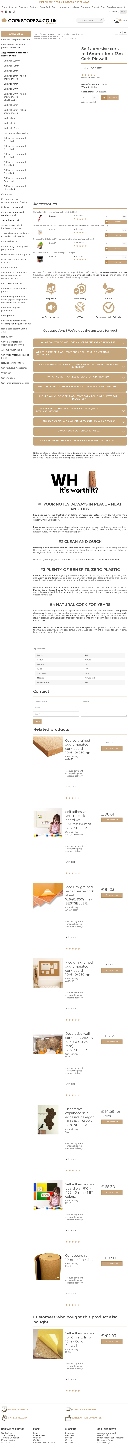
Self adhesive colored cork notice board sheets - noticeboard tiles (14, 275)
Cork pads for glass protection (10, 309)
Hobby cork (7, 337)
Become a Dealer (105, 1440)
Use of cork (102, 1435)
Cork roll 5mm (11, 89)
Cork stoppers (8, 378)
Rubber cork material (12, 207)
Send (37, 721)
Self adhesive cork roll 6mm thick (15, 171)
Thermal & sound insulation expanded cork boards (15, 235)
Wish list (37, 1438)
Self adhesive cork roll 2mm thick (15, 139)
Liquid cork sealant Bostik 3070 (14, 330)
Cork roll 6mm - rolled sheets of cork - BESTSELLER (15, 97)
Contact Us (6, 1433)
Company (85, 7)
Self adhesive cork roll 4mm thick (15, 155)
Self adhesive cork (10, 220)
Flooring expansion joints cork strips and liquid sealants (16, 322)
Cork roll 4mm (11, 84)
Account (121, 7)
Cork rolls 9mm (11, 118)
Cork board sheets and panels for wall (12, 214)
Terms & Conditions (10, 1438)
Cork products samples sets (15, 383)
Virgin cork (6, 373)
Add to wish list (88, 102)
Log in (36, 1433)
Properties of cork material (110, 1438)
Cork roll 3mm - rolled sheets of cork (15, 77)
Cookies (37, 1440)
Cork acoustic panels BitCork (15, 40)
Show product (112, 748)
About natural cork (106, 1433)
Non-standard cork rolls (16, 133)
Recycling (111, 7)
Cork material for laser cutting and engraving (12, 343)
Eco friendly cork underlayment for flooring (14, 201)
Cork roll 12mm (11, 128)
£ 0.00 (120, 20)
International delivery (69, 7)
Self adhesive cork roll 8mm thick (15, 179)
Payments (23, 7)
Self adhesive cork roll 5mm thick (15, 163)
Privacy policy (8, 1440)
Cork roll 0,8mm (12, 61)
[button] (116, 33)
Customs (34, 7)
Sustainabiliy (103, 1442)
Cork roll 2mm (11, 71)
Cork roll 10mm (11, 123)
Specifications (40, 649)
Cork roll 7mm (11, 105)
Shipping (13, 7)
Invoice (68, 1438)
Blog (103, 7)
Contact (95, 7)
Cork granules (8, 316)
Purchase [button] (109, 97)
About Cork (45, 7)
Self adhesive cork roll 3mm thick (15, 147)
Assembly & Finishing (11, 350)
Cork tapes (6, 194)
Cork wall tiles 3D (9, 267)
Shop (4, 7)
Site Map (5, 1442)
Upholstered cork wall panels (16, 254)
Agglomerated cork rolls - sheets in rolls (15, 54)
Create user (39, 1435)
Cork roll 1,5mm (11, 66)
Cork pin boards (9, 241)
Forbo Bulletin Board (11, 283)
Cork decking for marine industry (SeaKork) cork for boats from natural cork (14, 299)
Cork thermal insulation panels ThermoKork (13, 46)
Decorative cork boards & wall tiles (13, 261)
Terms (55, 7)
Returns (69, 1442)
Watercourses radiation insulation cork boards (12, 227)
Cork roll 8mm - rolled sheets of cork (15, 111)
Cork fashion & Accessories (14, 368)
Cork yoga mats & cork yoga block (15, 356)
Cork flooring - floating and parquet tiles (14, 248)
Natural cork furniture (12, 363)
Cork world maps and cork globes (14, 290)
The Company (8, 1435)
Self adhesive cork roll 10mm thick (15, 187)
